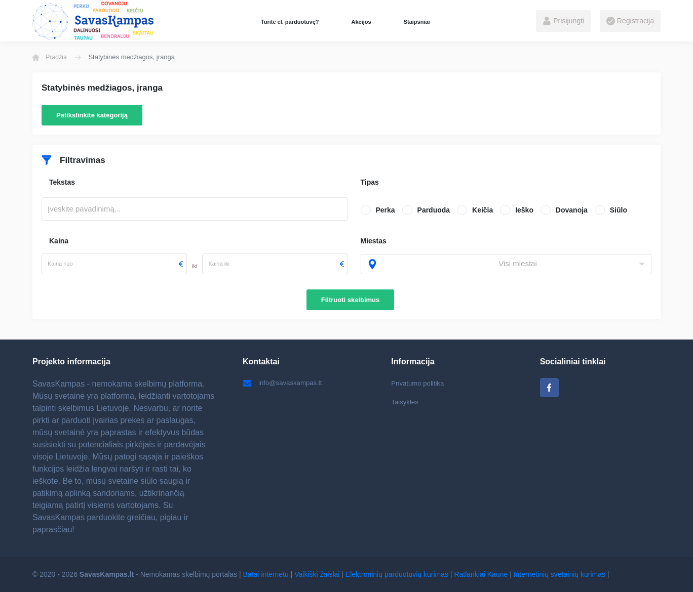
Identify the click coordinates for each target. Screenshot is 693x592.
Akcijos (361, 22)
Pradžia (50, 57)
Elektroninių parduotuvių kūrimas (396, 574)
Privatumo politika (419, 383)
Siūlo (618, 210)
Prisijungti (563, 21)
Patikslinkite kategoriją (92, 115)
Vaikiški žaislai (316, 574)
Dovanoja (572, 210)
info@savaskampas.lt (284, 383)
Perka (385, 210)
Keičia (482, 210)
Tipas (370, 182)
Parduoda (433, 210)
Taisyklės (405, 403)
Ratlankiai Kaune (481, 574)
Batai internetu (266, 574)
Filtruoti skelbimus (350, 300)
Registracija (630, 21)
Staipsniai (417, 22)
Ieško (524, 210)
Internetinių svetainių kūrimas (559, 574)
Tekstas (62, 182)
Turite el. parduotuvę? (290, 22)
